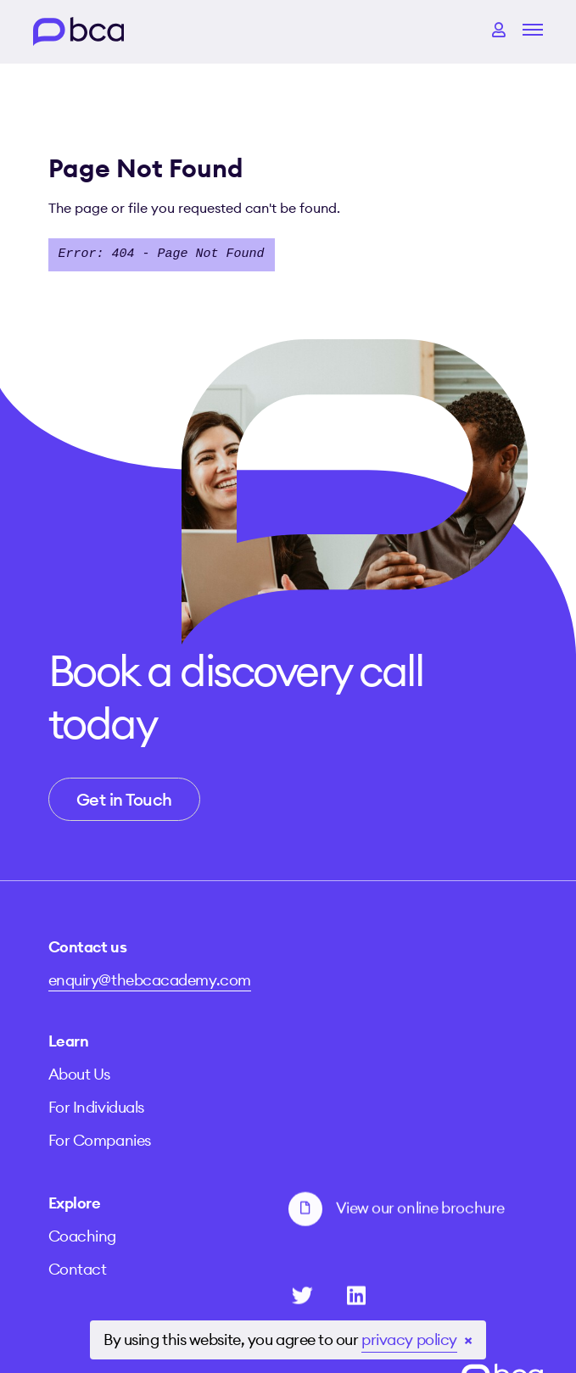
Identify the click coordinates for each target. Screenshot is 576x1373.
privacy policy (409, 1339)
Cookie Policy (388, 1304)
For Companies (339, 1047)
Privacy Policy (98, 1304)
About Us (319, 981)
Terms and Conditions (244, 1304)
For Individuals (336, 1014)
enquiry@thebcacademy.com (149, 965)
